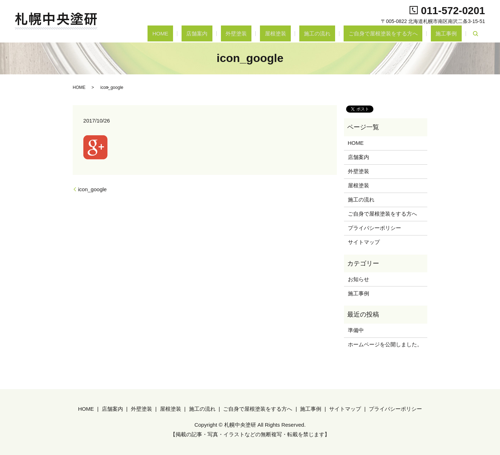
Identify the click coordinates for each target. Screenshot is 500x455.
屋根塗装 (308, 33)
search (475, 33)
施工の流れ (341, 33)
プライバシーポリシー (374, 228)
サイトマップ (364, 242)
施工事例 (451, 33)
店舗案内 (249, 33)
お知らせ (358, 279)
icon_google (92, 189)
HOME (222, 33)
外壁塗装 (278, 33)
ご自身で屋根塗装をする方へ (397, 33)
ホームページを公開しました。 (385, 344)
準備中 (356, 330)
